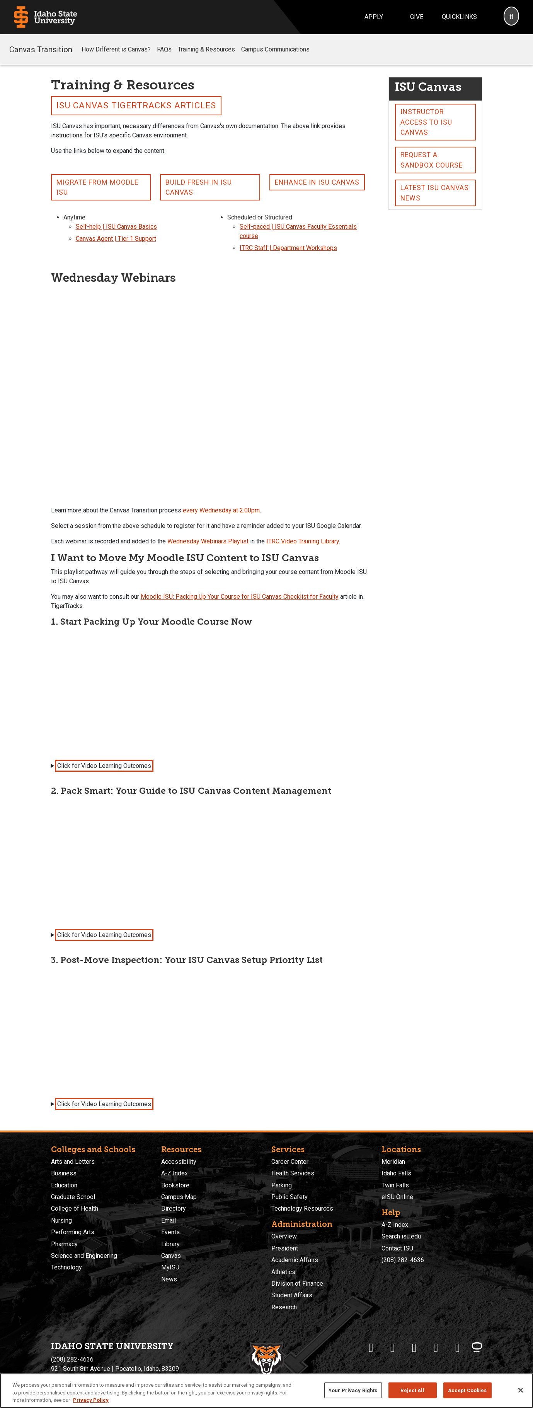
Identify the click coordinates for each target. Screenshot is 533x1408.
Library (170, 1244)
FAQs (164, 49)
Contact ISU (397, 1248)
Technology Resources (302, 1208)
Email (168, 1220)
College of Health (74, 1208)
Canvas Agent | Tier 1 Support (116, 238)
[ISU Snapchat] (457, 1347)
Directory (173, 1208)
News (169, 1279)
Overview (284, 1236)
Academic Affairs (294, 1260)
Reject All (412, 1390)
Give (416, 17)
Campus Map (179, 1197)
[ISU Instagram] (414, 1347)
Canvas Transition (40, 49)
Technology (66, 1267)
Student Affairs (291, 1295)
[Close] (520, 1390)
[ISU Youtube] (436, 1347)
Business (64, 1173)
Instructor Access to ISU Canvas (426, 122)
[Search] (511, 17)
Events (170, 1232)
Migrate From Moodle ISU (97, 187)
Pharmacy (64, 1244)
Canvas (171, 1255)
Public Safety (289, 1197)
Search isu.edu (401, 1236)
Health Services (292, 1173)
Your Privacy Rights (353, 1390)
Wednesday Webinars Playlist (208, 541)
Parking (281, 1185)
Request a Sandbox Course (431, 160)
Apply (373, 17)
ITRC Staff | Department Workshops (288, 248)
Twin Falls (395, 1185)
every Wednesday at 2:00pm (221, 510)
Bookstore (175, 1185)
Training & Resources (206, 49)
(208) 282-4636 (402, 1260)
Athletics (283, 1272)
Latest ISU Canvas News (434, 193)
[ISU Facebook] (371, 1347)
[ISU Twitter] (392, 1347)
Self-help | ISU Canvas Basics (116, 226)
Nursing (61, 1220)
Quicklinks (459, 17)
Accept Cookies (467, 1390)
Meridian (393, 1161)
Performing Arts (72, 1232)
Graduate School (73, 1197)
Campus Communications (275, 49)
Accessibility (178, 1161)
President (284, 1248)
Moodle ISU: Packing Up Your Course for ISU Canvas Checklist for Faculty (240, 596)
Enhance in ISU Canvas (317, 182)
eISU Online (397, 1197)
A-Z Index (174, 1173)
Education (64, 1185)
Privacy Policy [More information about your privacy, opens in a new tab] (91, 1400)
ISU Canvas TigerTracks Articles (136, 105)
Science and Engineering (84, 1255)
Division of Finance (297, 1283)
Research (284, 1307)
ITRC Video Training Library (302, 541)
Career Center (289, 1161)
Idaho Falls (396, 1173)
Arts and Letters (73, 1161)
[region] (266, 1391)
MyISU (170, 1267)
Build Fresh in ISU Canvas (198, 187)
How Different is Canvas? (116, 49)
